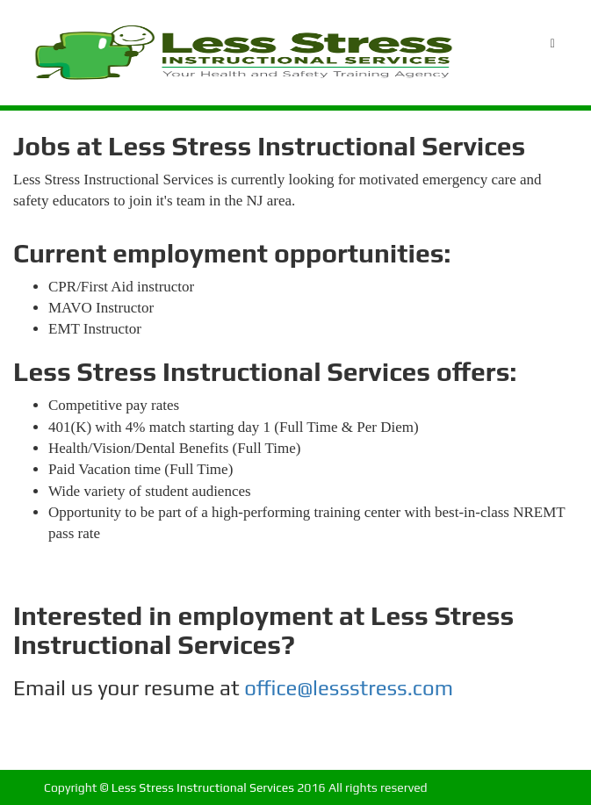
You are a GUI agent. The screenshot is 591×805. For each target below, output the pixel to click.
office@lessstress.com (348, 688)
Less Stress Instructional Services (203, 787)
